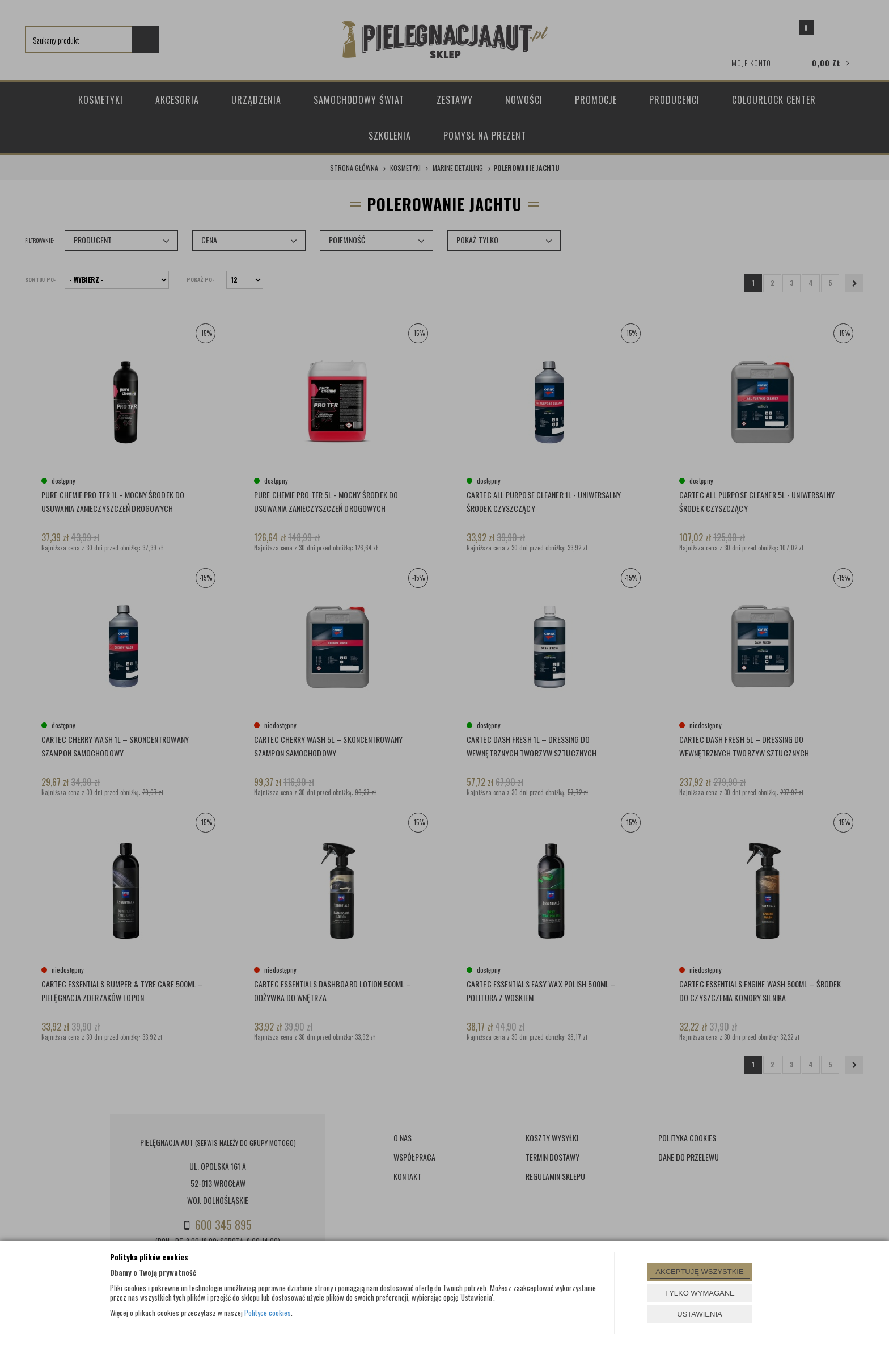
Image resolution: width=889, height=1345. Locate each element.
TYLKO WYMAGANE (699, 1293)
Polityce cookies (267, 1312)
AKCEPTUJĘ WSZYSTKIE (699, 1271)
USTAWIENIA (699, 1314)
